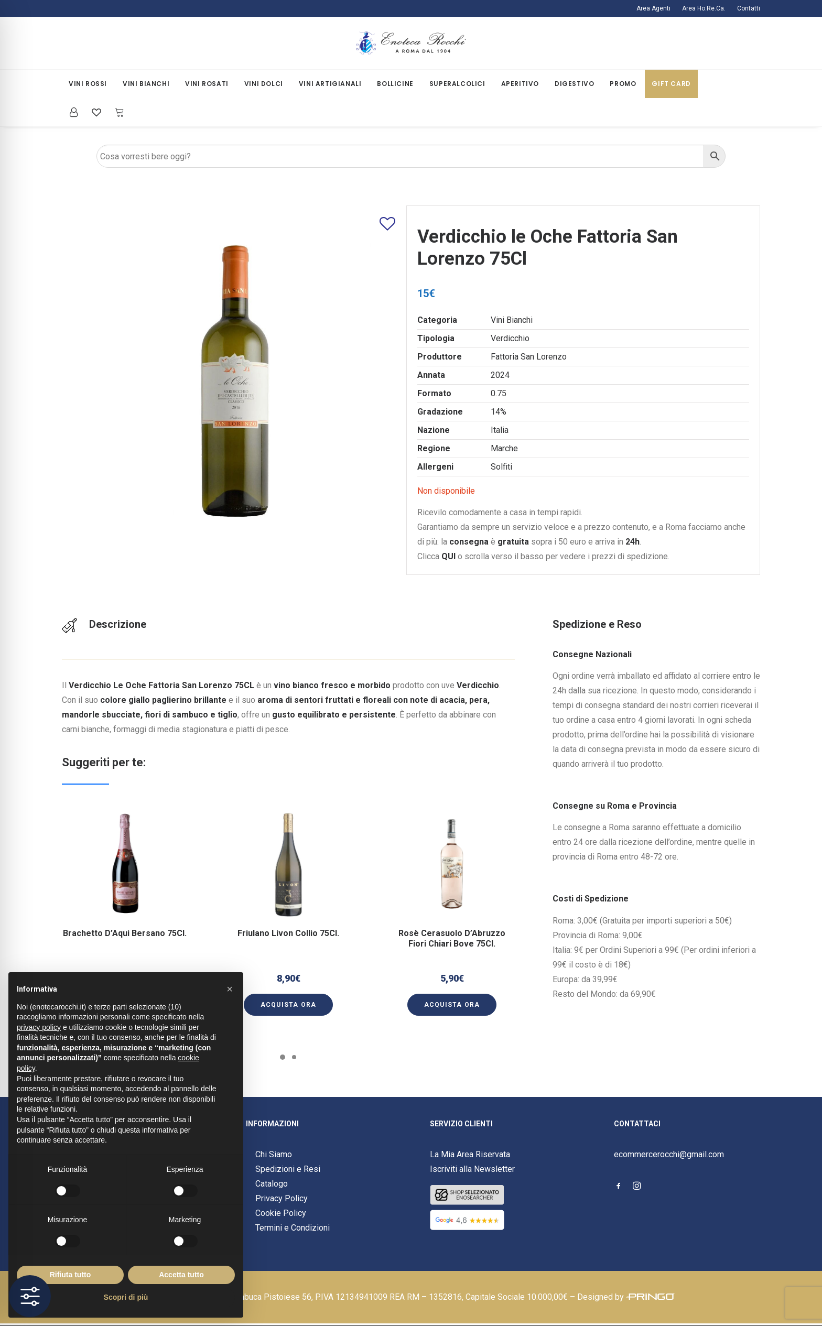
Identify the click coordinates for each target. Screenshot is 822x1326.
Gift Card (671, 83)
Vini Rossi (88, 83)
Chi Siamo (273, 1154)
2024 (500, 375)
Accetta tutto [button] (181, 1274)
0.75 (498, 393)
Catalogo (271, 1184)
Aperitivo (520, 83)
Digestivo (574, 83)
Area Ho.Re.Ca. (704, 8)
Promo (623, 83)
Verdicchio (510, 338)
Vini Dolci (263, 83)
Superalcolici (457, 83)
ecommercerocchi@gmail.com (669, 1154)
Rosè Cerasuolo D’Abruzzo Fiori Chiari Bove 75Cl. (452, 924)
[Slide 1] (282, 1057)
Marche (504, 448)
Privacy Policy (281, 1198)
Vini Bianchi (146, 83)
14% (498, 412)
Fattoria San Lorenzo (529, 357)
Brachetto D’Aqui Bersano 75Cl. (125, 922)
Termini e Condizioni (292, 1228)
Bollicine (395, 83)
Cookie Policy (280, 1213)
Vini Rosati (207, 83)
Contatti (748, 8)
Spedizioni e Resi (287, 1169)
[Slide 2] (294, 1057)
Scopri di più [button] (126, 1297)
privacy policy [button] (39, 1027)
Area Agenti (653, 8)
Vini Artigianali (330, 83)
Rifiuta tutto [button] (70, 1274)
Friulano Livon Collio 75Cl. (288, 922)
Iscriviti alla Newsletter (472, 1169)
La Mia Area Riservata (470, 1154)
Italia (500, 430)
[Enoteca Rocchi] (411, 43)
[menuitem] (655, 8)
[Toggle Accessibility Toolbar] (30, 1296)
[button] (125, 886)
